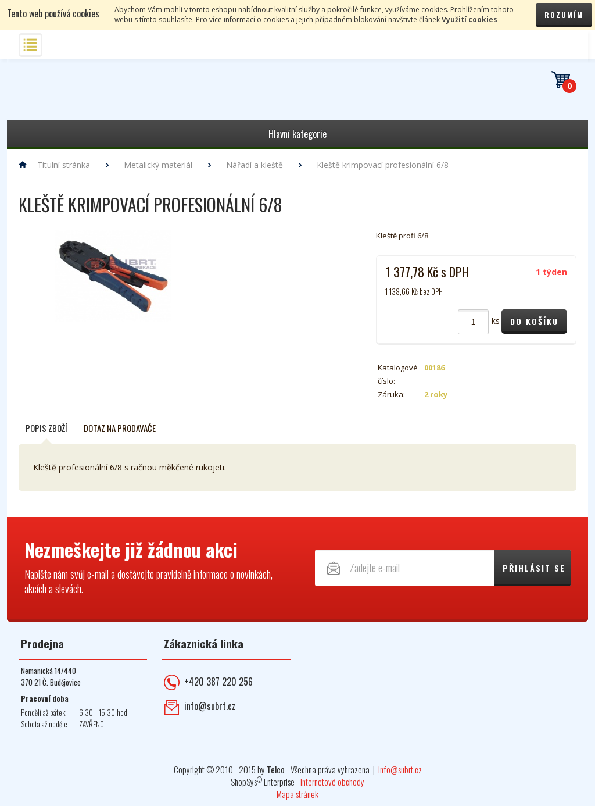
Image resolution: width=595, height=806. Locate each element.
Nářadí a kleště (254, 164)
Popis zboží (46, 428)
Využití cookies (469, 19)
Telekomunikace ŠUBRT (86, 95)
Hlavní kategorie (297, 134)
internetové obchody (332, 781)
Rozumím (563, 15)
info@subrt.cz (209, 706)
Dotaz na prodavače (120, 428)
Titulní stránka (63, 164)
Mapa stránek (297, 793)
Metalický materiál (158, 164)
